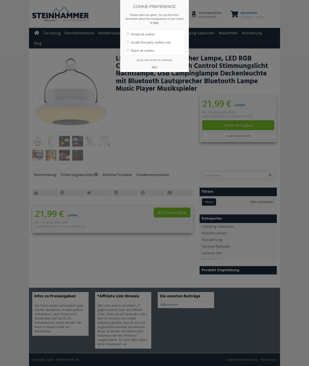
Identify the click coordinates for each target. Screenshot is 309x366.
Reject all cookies (140, 50)
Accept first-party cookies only (148, 42)
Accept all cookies (140, 34)
